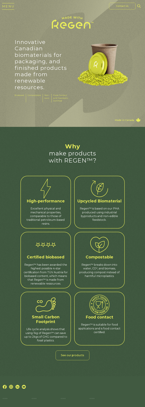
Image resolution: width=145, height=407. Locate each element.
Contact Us (122, 6)
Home (5, 398)
